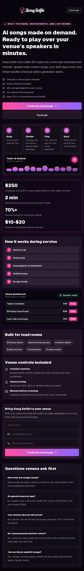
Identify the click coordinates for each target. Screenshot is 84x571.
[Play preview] (75, 160)
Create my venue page (42, 106)
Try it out (74, 10)
